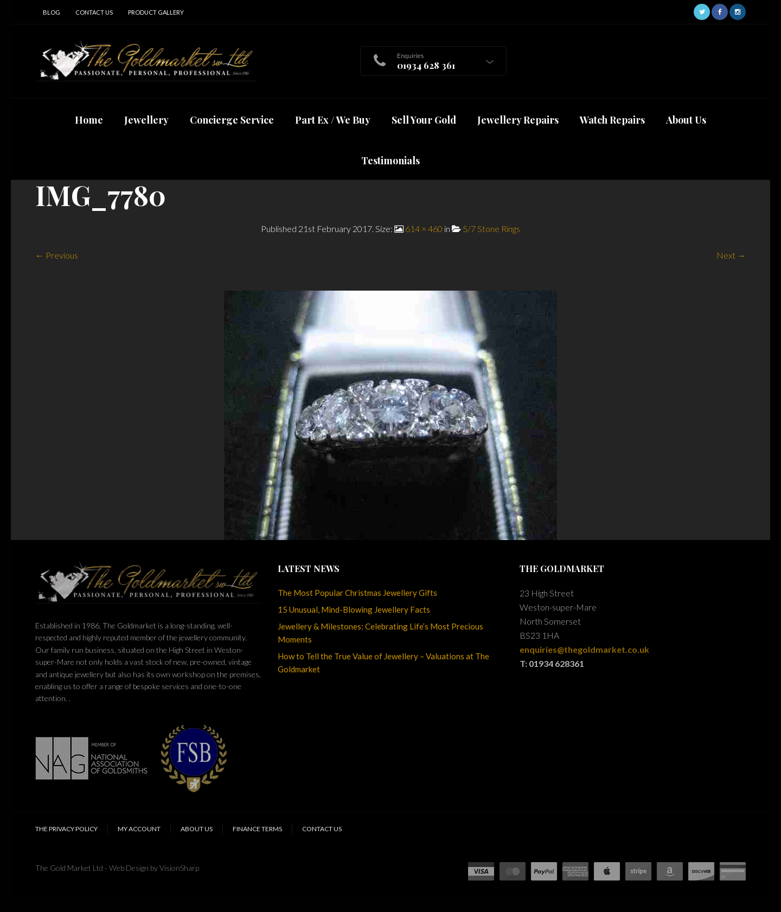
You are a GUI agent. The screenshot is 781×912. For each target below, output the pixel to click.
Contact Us (94, 12)
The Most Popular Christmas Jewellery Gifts (357, 593)
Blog (51, 12)
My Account (139, 829)
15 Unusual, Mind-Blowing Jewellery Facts (354, 609)
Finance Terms (257, 829)
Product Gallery (156, 12)
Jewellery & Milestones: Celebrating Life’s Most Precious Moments (380, 632)
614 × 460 (424, 228)
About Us (197, 829)
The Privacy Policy (66, 829)
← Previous (56, 255)
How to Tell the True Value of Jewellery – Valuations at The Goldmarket (383, 662)
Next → (731, 255)
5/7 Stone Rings (491, 228)
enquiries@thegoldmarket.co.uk (584, 649)
